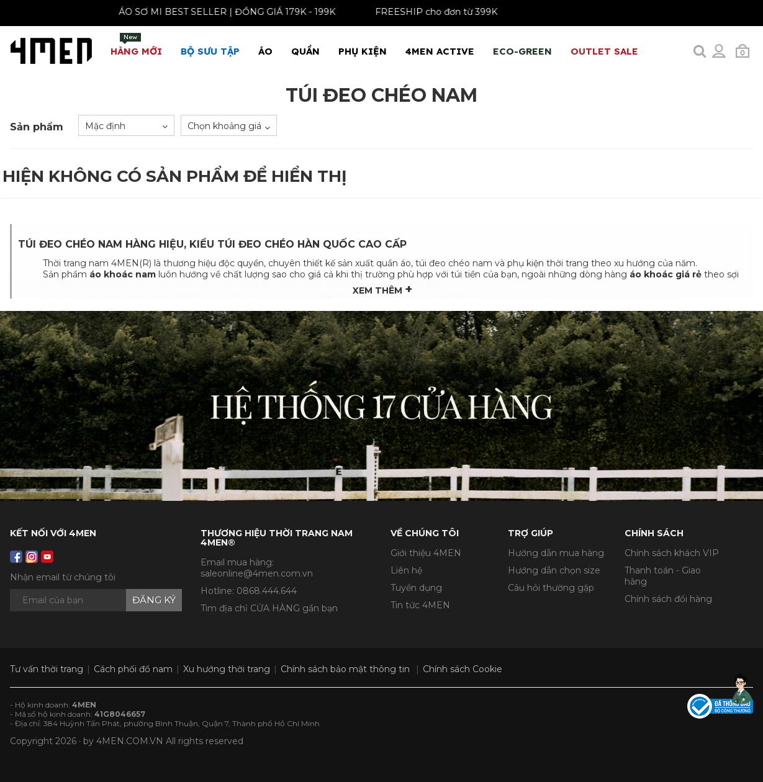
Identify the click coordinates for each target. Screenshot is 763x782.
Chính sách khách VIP (672, 553)
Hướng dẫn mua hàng (556, 553)
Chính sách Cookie (462, 669)
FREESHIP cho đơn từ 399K (429, 11)
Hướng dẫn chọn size (554, 570)
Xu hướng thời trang (226, 669)
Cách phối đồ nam (133, 669)
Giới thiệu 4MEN (426, 553)
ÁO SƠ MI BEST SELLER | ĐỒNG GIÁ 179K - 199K (219, 11)
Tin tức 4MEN (420, 605)
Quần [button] (305, 51)
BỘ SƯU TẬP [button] (210, 51)
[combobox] (126, 125)
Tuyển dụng (416, 587)
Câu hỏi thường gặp (551, 587)
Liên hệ (406, 570)
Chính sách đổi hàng (668, 598)
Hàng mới (136, 45)
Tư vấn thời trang (46, 669)
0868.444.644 (267, 590)
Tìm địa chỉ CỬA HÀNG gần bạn (269, 608)
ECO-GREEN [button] (522, 51)
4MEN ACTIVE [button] (439, 51)
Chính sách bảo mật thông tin (345, 669)
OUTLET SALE (604, 51)
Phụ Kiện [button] (362, 51)
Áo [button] (265, 51)
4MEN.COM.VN (129, 741)
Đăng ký (154, 600)
